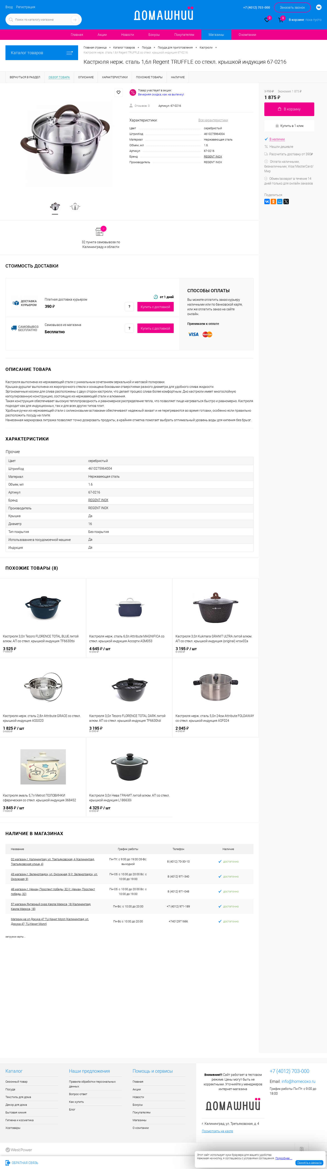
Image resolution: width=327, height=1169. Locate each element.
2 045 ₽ (216, 729)
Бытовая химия (15, 1112)
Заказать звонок (292, 7)
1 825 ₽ (43, 730)
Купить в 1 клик (289, 126)
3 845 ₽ (43, 809)
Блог (72, 1109)
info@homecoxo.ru (298, 1081)
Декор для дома (16, 1105)
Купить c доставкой (155, 307)
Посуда (10, 1089)
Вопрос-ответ (78, 1094)
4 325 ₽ (129, 809)
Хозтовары (12, 1128)
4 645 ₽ (129, 650)
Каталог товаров (42, 52)
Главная (77, 34)
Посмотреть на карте (217, 1131)
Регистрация (25, 7)
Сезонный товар (16, 1082)
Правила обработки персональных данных (92, 1084)
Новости (127, 34)
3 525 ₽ (43, 650)
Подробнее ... (283, 1158)
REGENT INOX (213, 156)
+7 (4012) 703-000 (58, 1163)
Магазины (216, 34)
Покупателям (184, 34)
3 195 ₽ (216, 650)
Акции (102, 34)
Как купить (76, 1102)
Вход (9, 7)
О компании (247, 34)
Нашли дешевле (278, 146)
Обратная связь (21, 1163)
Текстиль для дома (18, 1097)
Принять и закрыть (309, 1162)
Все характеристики (213, 120)
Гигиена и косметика (19, 1120)
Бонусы (154, 34)
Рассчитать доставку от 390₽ (288, 154)
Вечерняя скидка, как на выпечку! (161, 94)
